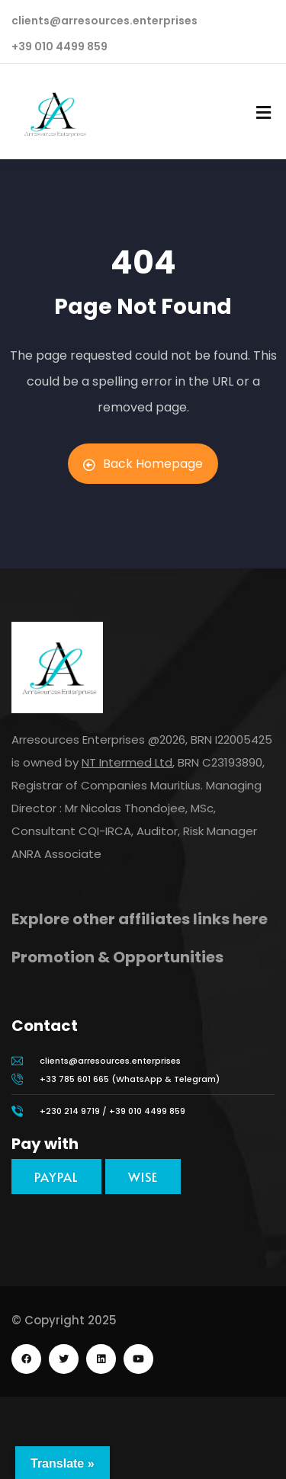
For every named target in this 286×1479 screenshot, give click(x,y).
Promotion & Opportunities (117, 957)
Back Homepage (143, 463)
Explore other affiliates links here (139, 919)
